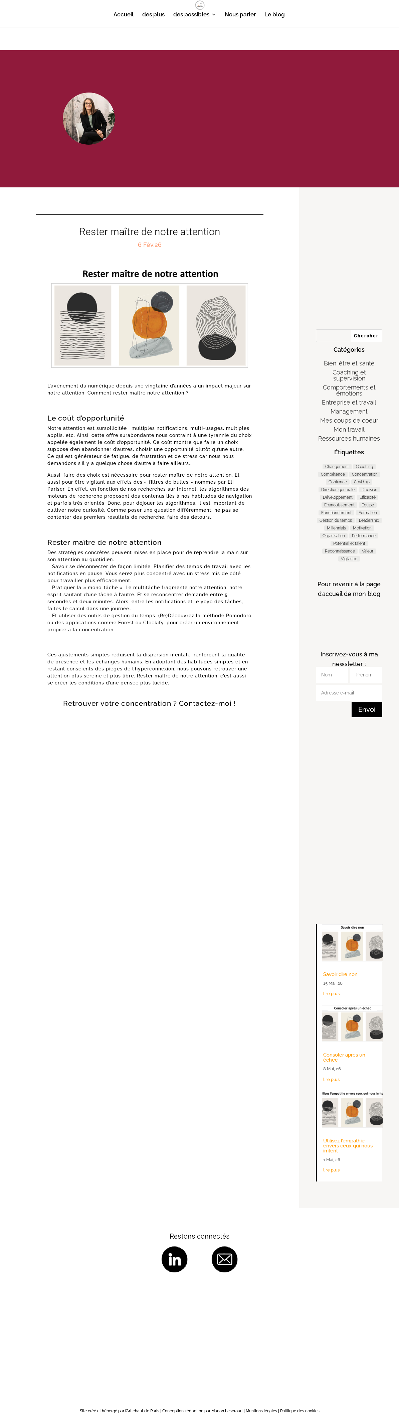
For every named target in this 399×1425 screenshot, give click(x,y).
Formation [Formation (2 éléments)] (368, 512)
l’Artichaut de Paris (142, 1411)
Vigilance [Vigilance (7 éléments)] (349, 559)
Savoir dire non (340, 974)
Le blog (274, 15)
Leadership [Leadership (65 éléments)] (369, 520)
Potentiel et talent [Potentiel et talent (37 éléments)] (349, 543)
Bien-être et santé (349, 363)
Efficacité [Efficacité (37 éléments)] (368, 497)
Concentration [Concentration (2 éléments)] (365, 474)
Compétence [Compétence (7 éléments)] (333, 474)
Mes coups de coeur (349, 420)
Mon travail (349, 429)
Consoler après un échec (344, 1057)
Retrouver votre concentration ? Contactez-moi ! (149, 703)
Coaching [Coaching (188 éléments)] (364, 466)
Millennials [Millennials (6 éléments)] (336, 528)
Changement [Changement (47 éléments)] (337, 466)
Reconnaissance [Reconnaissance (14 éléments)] (340, 551)
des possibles (191, 15)
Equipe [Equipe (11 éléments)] (368, 505)
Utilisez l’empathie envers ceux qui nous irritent (348, 1146)
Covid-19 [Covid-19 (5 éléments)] (362, 482)
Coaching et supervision (349, 375)
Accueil (124, 15)
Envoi (367, 709)
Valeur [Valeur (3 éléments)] (367, 551)
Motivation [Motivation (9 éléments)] (362, 528)
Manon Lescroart (227, 1411)
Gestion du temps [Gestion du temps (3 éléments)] (336, 520)
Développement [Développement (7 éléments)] (338, 497)
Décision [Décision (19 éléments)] (369, 489)
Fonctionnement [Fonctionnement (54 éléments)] (336, 512)
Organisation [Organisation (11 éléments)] (334, 535)
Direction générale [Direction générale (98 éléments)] (338, 489)
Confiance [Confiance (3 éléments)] (338, 482)
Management (349, 411)
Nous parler (240, 15)
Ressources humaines (349, 438)
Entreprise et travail (349, 402)
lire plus (331, 993)
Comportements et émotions (349, 390)
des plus (153, 15)
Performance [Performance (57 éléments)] (364, 535)
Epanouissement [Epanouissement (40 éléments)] (339, 505)
